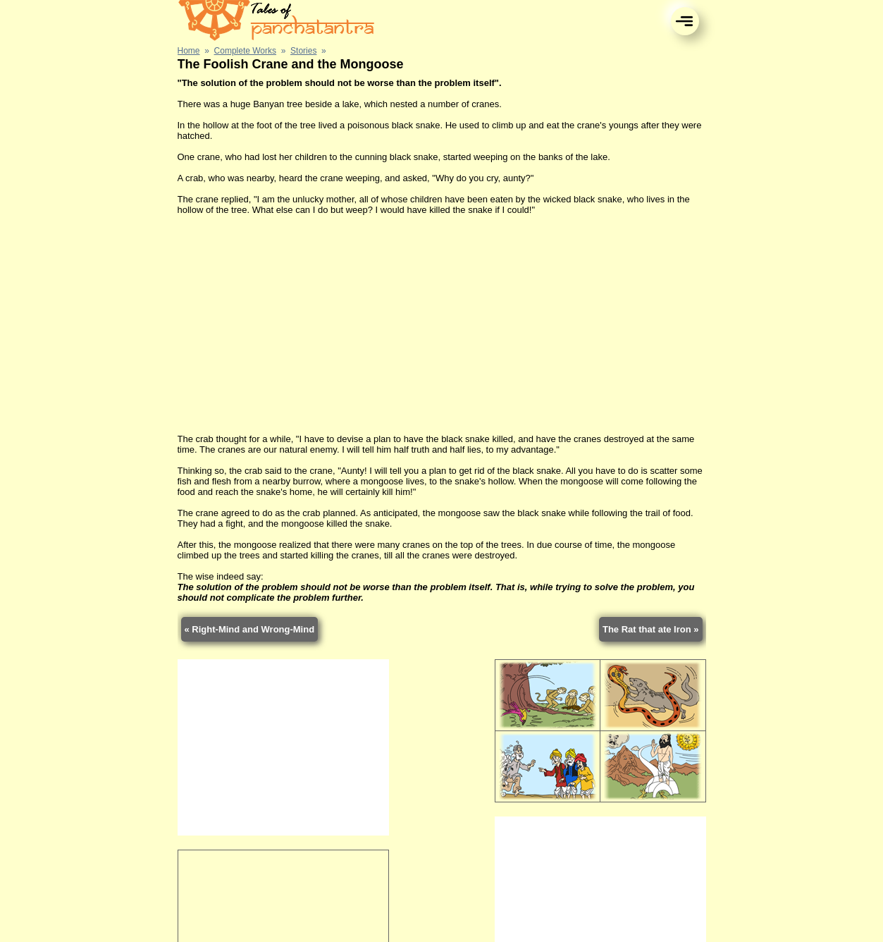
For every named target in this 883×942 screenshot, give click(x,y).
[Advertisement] (441, 324)
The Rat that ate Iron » (651, 629)
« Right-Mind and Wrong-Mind (250, 629)
